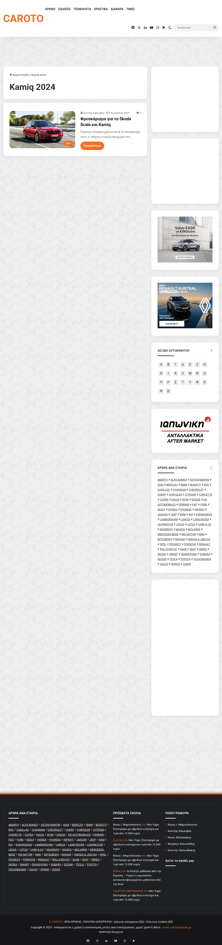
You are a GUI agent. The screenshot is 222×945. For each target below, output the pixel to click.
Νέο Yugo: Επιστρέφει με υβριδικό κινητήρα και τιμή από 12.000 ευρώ (136, 829)
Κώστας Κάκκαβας (94, 113)
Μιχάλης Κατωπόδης (181, 843)
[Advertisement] (185, 648)
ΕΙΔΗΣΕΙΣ (64, 9)
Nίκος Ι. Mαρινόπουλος (127, 824)
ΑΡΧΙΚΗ (50, 9)
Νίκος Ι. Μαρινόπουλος (182, 824)
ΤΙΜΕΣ (130, 9)
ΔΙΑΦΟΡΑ (117, 9)
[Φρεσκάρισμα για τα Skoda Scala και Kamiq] (42, 129)
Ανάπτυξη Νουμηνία (111, 931)
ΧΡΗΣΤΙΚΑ (101, 9)
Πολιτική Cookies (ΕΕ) (159, 921)
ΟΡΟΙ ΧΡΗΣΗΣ (72, 921)
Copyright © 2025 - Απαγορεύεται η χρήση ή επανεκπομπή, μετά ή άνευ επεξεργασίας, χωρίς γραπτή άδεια (95, 927)
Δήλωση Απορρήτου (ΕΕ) (129, 921)
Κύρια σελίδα (19, 74)
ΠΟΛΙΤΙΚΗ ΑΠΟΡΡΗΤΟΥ (97, 921)
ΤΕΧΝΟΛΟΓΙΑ (82, 9)
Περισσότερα (92, 145)
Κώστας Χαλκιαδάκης (182, 850)
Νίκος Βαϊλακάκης (179, 837)
